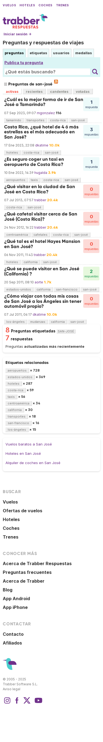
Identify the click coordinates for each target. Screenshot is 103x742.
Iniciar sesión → (17, 34)
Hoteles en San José (23, 453)
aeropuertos (15, 180)
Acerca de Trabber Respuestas (37, 563)
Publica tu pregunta (23, 62)
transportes (35, 120)
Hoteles (27, 5)
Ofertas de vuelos (22, 510)
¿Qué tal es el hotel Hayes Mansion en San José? (42, 243)
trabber (40, 200)
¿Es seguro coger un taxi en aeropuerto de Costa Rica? (34, 161)
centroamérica (17, 235)
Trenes (62, 5)
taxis (34, 180)
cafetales (41, 235)
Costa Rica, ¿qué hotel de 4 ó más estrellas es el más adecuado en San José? (41, 132)
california (31, 262)
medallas (83, 53)
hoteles (12, 152)
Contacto (13, 634)
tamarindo (13, 120)
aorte (39, 282)
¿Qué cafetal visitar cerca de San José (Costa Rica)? (40, 216)
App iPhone (15, 607)
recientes (34, 92)
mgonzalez (46, 113)
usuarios (61, 53)
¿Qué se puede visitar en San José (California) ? (41, 271)
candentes (59, 92)
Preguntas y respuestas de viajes (43, 42)
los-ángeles (15, 322)
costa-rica (58, 120)
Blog (7, 590)
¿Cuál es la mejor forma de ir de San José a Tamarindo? (43, 102)
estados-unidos (18, 289)
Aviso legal (11, 689)
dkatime (41, 145)
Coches (45, 5)
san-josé (78, 120)
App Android (16, 598)
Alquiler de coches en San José (32, 463)
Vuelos (9, 5)
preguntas (14, 53)
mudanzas (37, 322)
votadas (83, 92)
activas (12, 92)
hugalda (40, 173)
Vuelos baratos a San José (28, 444)
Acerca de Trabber (23, 581)
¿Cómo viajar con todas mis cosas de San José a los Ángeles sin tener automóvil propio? (42, 301)
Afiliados (12, 643)
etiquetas (38, 53)
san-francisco (66, 289)
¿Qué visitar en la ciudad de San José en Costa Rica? (39, 189)
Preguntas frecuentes (27, 572)
